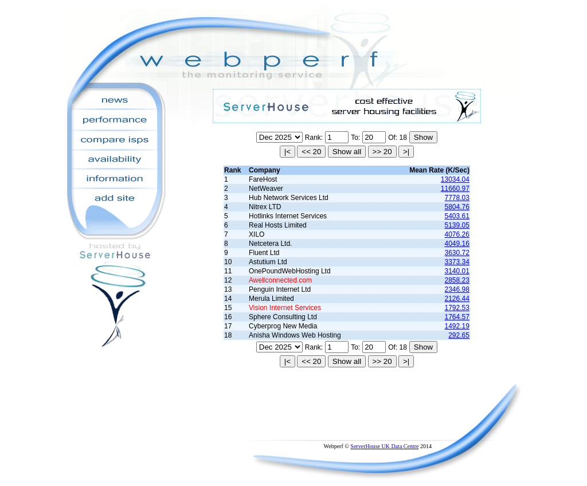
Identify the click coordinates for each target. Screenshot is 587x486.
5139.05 (457, 225)
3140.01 (457, 271)
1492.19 (457, 326)
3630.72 (457, 253)
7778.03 (457, 198)
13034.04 (455, 179)
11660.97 (455, 189)
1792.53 (457, 308)
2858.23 (457, 280)
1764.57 (457, 317)
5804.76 (457, 207)
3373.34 (457, 262)
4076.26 (457, 234)
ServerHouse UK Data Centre (384, 446)
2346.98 (457, 289)
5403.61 (457, 216)
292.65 (458, 335)
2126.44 (457, 299)
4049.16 (457, 244)
